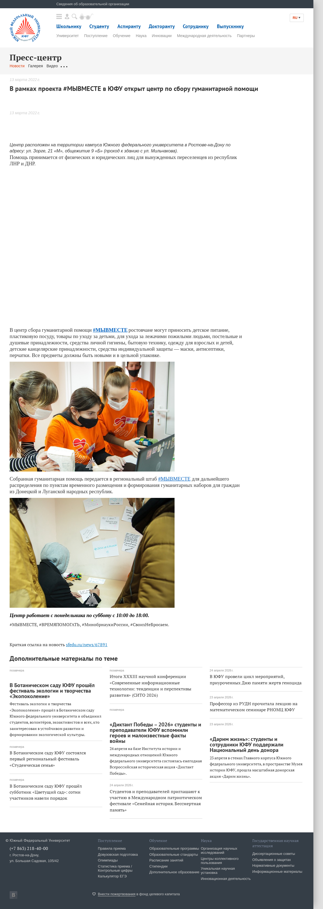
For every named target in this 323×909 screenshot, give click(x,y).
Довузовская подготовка (118, 854)
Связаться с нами (118, 66)
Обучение (122, 36)
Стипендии (158, 866)
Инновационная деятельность (226, 879)
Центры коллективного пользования (220, 861)
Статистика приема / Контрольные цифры (115, 868)
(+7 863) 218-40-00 (29, 848)
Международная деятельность (204, 36)
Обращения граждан (79, 66)
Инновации (162, 36)
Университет (67, 36)
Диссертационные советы (273, 854)
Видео (52, 66)
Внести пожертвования (117, 894)
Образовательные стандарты (173, 854)
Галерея (35, 66)
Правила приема (112, 848)
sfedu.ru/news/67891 (86, 645)
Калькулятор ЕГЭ (112, 876)
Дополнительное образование (174, 872)
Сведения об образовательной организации (92, 4)
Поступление (95, 36)
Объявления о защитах (271, 860)
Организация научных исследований (219, 850)
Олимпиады (108, 860)
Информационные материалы (277, 871)
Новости (17, 66)
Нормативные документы (273, 865)
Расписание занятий (166, 860)
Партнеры (246, 36)
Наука (141, 36)
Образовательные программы (174, 848)
